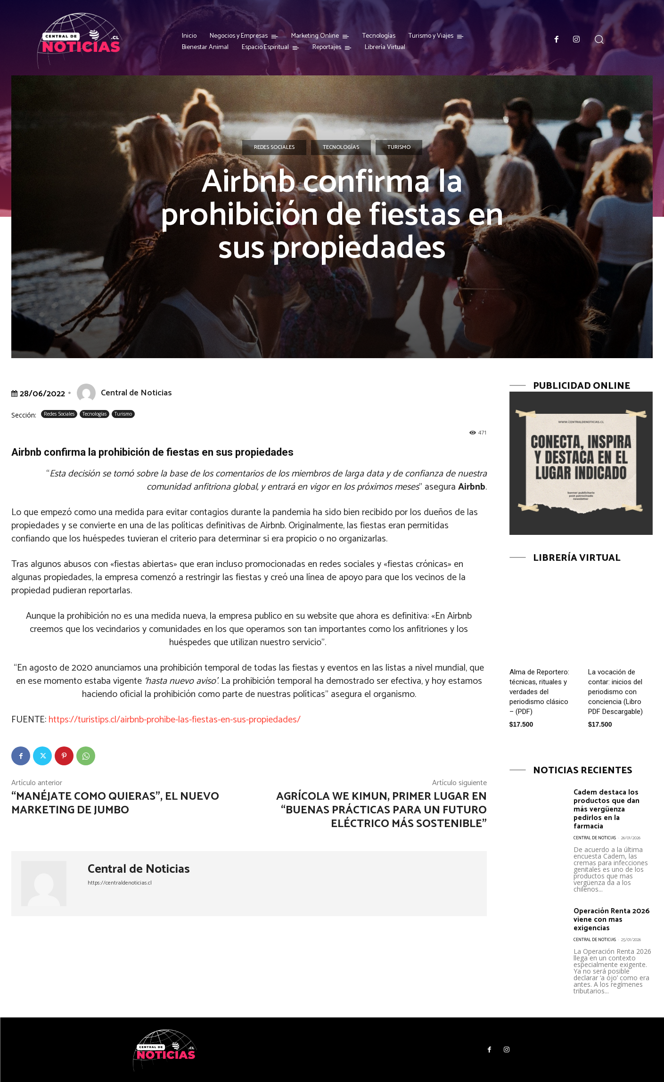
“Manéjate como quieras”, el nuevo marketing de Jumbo (115, 803)
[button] (599, 39)
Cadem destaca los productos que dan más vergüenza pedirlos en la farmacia (610, 809)
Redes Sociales (274, 147)
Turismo (399, 147)
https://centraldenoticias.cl (120, 882)
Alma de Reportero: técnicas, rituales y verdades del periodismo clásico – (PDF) (539, 692)
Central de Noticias (136, 393)
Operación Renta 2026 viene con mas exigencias (611, 919)
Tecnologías (341, 147)
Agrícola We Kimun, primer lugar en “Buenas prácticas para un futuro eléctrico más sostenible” (381, 810)
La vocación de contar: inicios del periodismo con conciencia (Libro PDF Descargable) (615, 692)
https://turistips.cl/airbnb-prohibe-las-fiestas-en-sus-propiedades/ (175, 720)
